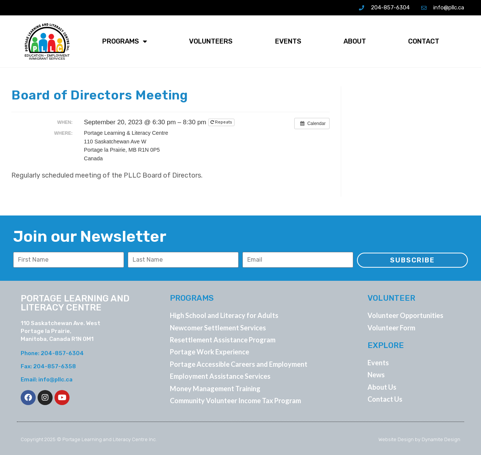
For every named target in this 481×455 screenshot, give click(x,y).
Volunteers (211, 41)
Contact (423, 41)
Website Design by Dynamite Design (419, 439)
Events (288, 41)
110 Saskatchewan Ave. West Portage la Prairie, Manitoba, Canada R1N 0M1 (60, 331)
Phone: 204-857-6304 (52, 353)
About (354, 41)
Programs (124, 41)
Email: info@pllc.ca (47, 379)
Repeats (221, 122)
